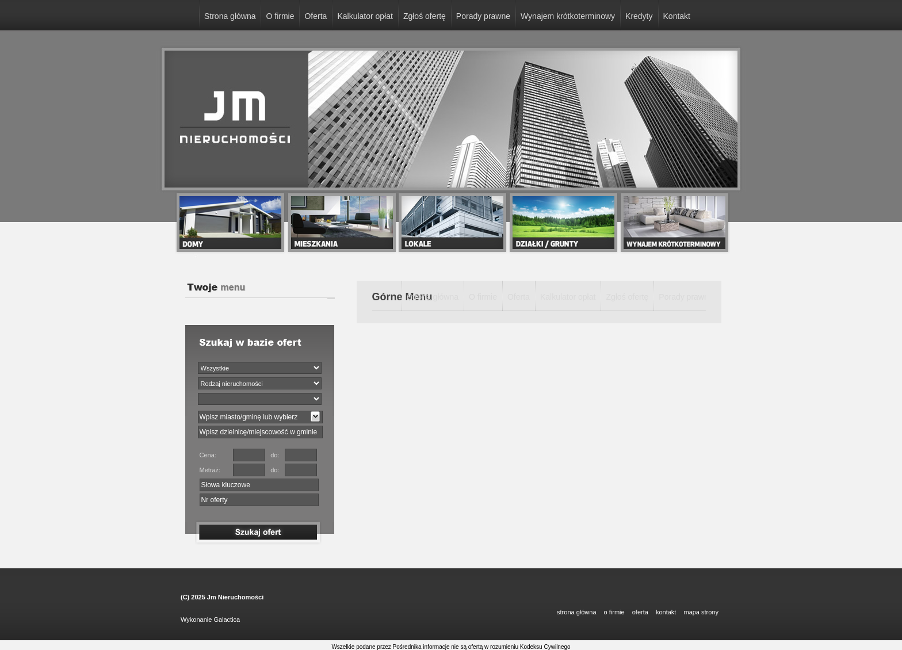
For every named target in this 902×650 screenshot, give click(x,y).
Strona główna (230, 16)
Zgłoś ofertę (424, 16)
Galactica (226, 619)
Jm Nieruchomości (235, 597)
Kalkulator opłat (365, 16)
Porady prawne (483, 16)
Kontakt (676, 16)
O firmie (280, 16)
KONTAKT (666, 612)
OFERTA (640, 612)
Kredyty (638, 16)
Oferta (315, 16)
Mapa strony (700, 612)
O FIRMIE (614, 612)
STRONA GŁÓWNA (577, 612)
